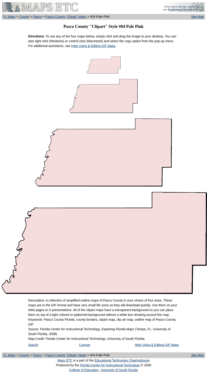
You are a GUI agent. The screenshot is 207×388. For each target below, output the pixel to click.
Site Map (197, 16)
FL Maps (9, 16)
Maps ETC (64, 360)
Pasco (37, 16)
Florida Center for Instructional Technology (110, 365)
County (24, 16)
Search (33, 345)
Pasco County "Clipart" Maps (65, 16)
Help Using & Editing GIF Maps (93, 46)
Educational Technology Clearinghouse (122, 360)
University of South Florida (119, 370)
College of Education (83, 370)
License (84, 345)
